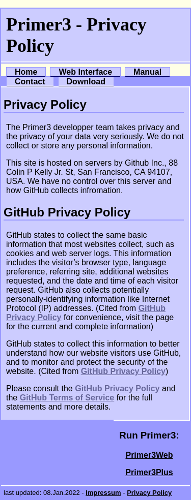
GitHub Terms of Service (67, 397)
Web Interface (85, 72)
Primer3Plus (149, 472)
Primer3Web (149, 455)
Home (26, 72)
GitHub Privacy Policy (123, 371)
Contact (30, 81)
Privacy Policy (149, 492)
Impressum (103, 492)
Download (86, 81)
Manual (147, 72)
